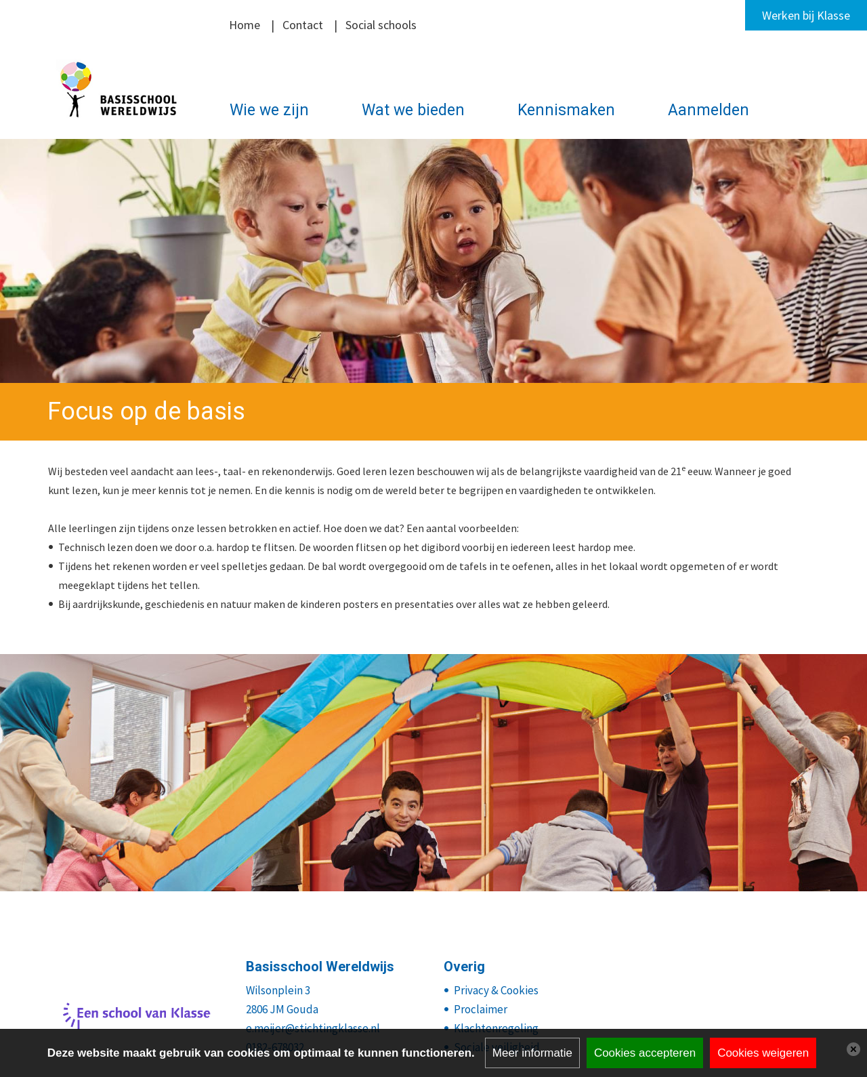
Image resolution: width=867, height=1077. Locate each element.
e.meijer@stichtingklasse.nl (313, 1028)
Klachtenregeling (496, 1028)
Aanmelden (708, 110)
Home (244, 25)
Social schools (381, 25)
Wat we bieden (413, 110)
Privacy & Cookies (496, 990)
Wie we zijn (269, 110)
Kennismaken (566, 110)
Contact (302, 25)
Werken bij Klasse (806, 15)
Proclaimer (480, 1009)
